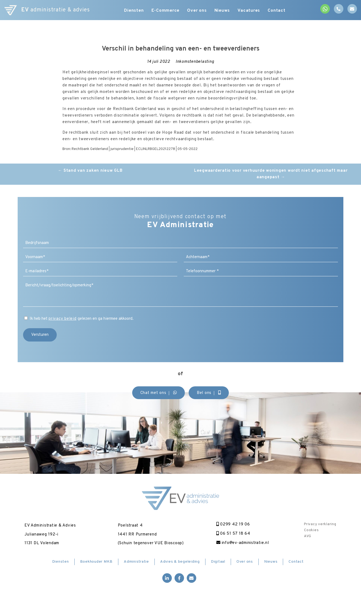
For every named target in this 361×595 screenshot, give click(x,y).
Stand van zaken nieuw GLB (90, 170)
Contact (278, 11)
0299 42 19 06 (232, 524)
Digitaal (218, 561)
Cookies (311, 530)
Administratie (136, 561)
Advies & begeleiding (180, 561)
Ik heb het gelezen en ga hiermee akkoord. (82, 318)
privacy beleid (63, 318)
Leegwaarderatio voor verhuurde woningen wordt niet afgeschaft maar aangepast (271, 174)
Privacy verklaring (320, 524)
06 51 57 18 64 (233, 533)
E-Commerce (165, 11)
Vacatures (250, 11)
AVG (307, 536)
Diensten (133, 11)
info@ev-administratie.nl (243, 543)
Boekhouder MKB (96, 561)
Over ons (197, 11)
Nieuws (223, 11)
